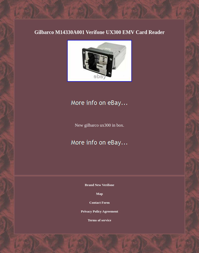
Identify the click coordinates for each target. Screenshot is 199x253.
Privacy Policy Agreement (99, 211)
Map (99, 194)
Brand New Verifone (99, 185)
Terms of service (99, 220)
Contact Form (99, 202)
